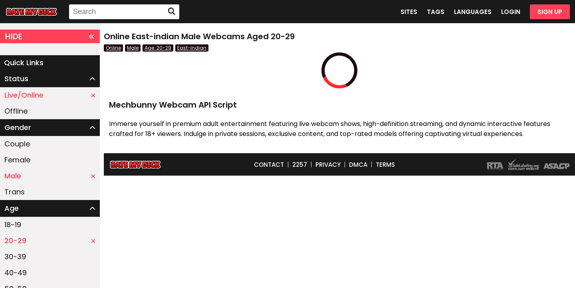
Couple (17, 144)
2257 (299, 164)
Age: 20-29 (158, 47)
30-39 (15, 257)
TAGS (435, 12)
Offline (16, 111)
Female (17, 160)
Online (113, 47)
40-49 (15, 273)
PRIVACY (328, 164)
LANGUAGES (473, 12)
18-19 (12, 225)
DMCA (358, 164)
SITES (409, 12)
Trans (14, 192)
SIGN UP (549, 12)
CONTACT (269, 164)
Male (49, 176)
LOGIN (510, 12)
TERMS (385, 164)
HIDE (50, 36)
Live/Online (49, 95)
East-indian (191, 47)
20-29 (49, 241)
